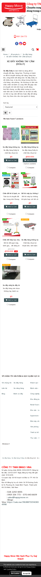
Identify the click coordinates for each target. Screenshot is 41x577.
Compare (12, 168)
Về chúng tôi (6, 383)
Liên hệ (4, 388)
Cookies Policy (11, 569)
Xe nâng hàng (19, 388)
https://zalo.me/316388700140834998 (20, 503)
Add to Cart (11, 160)
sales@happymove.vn (18, 497)
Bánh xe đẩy (19, 394)
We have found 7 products (13, 119)
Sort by (6, 103)
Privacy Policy (30, 567)
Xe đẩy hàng (18, 383)
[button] (32, 49)
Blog (3, 394)
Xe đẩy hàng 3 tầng (18, 458)
